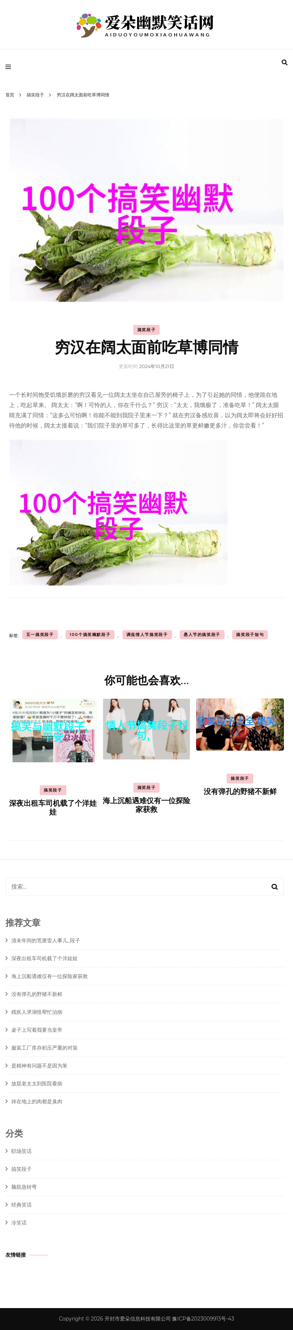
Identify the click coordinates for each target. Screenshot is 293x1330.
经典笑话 (21, 1204)
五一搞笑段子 (40, 634)
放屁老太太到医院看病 (36, 1083)
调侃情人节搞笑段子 (147, 634)
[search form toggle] (285, 63)
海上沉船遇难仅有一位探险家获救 (146, 805)
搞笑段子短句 (250, 634)
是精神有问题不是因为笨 (39, 1065)
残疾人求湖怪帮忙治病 (36, 1012)
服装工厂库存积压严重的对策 (44, 1048)
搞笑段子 (146, 329)
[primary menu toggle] (10, 67)
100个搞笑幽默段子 (90, 634)
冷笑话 (19, 1222)
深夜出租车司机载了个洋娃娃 (53, 808)
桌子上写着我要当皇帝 (36, 1030)
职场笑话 (21, 1151)
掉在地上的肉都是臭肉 (36, 1101)
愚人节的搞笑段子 (202, 634)
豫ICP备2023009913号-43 (203, 1318)
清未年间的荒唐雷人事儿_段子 (45, 940)
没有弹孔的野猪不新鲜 (240, 791)
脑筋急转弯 (24, 1187)
